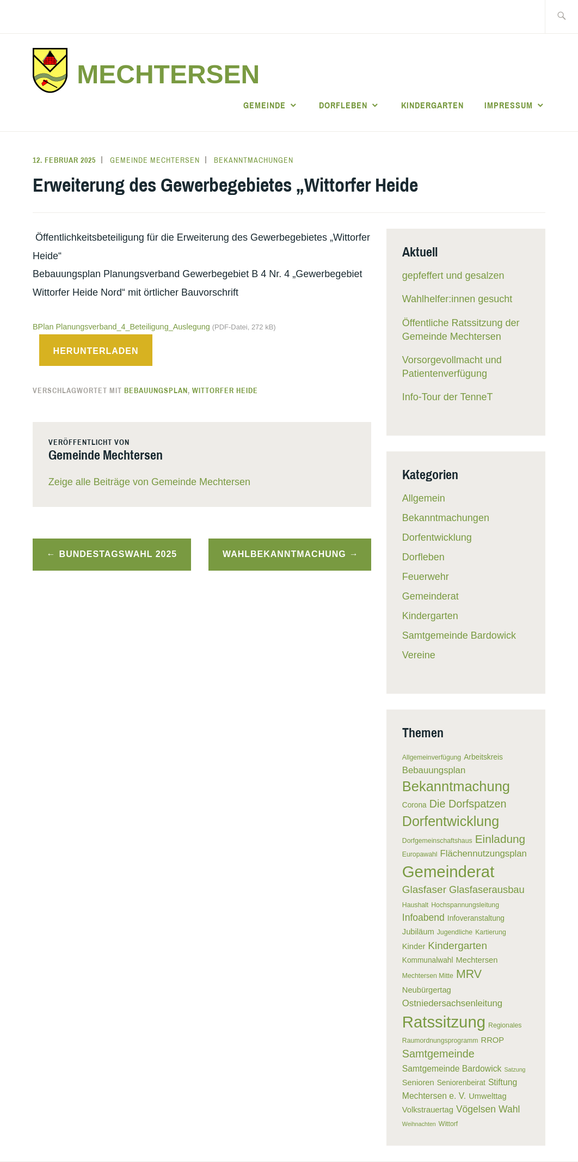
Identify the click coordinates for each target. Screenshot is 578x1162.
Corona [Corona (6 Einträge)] (414, 805)
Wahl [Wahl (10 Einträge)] (509, 1109)
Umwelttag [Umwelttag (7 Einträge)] (488, 1096)
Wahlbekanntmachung (284, 554)
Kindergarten (432, 105)
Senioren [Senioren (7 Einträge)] (418, 1082)
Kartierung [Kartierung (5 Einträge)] (490, 932)
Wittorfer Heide (225, 390)
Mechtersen (168, 74)
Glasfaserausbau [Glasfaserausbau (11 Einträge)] (487, 889)
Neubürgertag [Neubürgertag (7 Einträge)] (426, 990)
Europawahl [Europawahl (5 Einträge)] (420, 854)
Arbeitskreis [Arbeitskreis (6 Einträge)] (483, 757)
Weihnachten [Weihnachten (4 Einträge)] (419, 1124)
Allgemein (423, 498)
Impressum (508, 105)
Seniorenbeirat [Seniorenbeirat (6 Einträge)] (461, 1083)
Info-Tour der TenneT (447, 397)
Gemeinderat (430, 596)
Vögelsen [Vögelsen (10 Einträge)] (476, 1109)
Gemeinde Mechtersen (155, 160)
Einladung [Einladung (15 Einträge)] (500, 839)
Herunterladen (96, 351)
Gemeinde (264, 105)
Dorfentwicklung (437, 537)
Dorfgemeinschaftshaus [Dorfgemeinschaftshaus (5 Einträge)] (437, 841)
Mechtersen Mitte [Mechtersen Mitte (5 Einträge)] (427, 976)
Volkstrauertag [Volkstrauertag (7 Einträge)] (427, 1109)
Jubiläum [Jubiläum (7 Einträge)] (418, 931)
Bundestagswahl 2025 (118, 554)
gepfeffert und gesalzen (453, 275)
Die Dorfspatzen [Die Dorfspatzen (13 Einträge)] (468, 804)
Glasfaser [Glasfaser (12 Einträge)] (424, 889)
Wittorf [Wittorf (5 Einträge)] (448, 1124)
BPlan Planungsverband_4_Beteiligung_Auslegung (154, 326)
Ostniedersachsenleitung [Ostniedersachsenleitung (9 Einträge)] (452, 1003)
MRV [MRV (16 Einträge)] (469, 974)
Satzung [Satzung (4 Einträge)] (514, 1069)
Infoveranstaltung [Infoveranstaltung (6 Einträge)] (476, 918)
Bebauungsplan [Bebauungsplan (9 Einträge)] (433, 770)
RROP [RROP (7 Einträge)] (493, 1040)
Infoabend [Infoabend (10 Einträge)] (423, 917)
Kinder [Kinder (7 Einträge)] (414, 946)
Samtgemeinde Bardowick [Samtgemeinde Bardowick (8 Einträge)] (452, 1068)
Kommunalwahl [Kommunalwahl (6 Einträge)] (427, 960)
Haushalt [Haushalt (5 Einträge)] (415, 905)
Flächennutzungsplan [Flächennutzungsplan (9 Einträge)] (483, 853)
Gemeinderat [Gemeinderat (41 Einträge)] (448, 871)
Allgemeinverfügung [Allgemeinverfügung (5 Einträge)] (431, 757)
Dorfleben (343, 105)
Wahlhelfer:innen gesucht (457, 298)
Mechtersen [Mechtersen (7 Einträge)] (476, 960)
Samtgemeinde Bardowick (459, 635)
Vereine (418, 655)
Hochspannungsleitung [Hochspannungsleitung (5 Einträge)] (465, 905)
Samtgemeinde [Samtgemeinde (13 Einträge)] (438, 1054)
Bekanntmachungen (253, 160)
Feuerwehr (425, 576)
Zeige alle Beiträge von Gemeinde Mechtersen (149, 481)
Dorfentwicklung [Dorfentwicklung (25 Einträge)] (450, 821)
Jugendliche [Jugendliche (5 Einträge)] (454, 932)
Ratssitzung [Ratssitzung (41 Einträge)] (443, 1022)
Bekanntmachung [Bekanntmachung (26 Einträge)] (456, 786)
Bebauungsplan (156, 390)
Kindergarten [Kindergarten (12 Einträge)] (457, 945)
